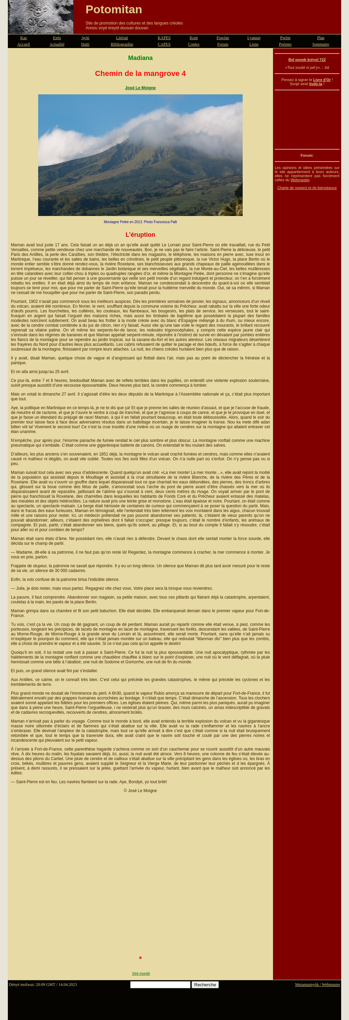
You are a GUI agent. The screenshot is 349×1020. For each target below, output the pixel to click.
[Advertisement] (307, 119)
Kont (193, 37)
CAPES (164, 44)
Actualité (56, 44)
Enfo (57, 37)
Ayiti (85, 37)
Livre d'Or (322, 80)
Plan (320, 37)
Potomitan (114, 9)
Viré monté (141, 973)
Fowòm (222, 37)
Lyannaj (254, 37)
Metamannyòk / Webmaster (317, 984)
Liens (254, 44)
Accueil (23, 44)
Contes (193, 44)
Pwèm (285, 37)
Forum (222, 44)
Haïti (85, 44)
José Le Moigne (140, 88)
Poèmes (285, 44)
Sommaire (321, 44)
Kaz (23, 37)
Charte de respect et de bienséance (307, 188)
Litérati (122, 37)
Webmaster (299, 180)
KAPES (164, 37)
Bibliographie (122, 44)
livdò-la (315, 84)
